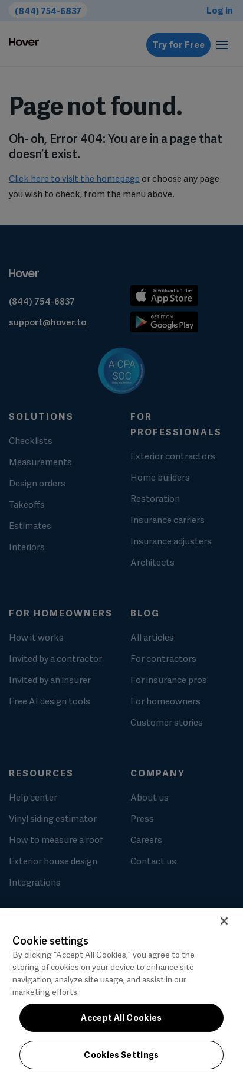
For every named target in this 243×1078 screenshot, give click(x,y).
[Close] (224, 921)
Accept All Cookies (121, 1018)
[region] (121, 993)
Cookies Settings (121, 1055)
